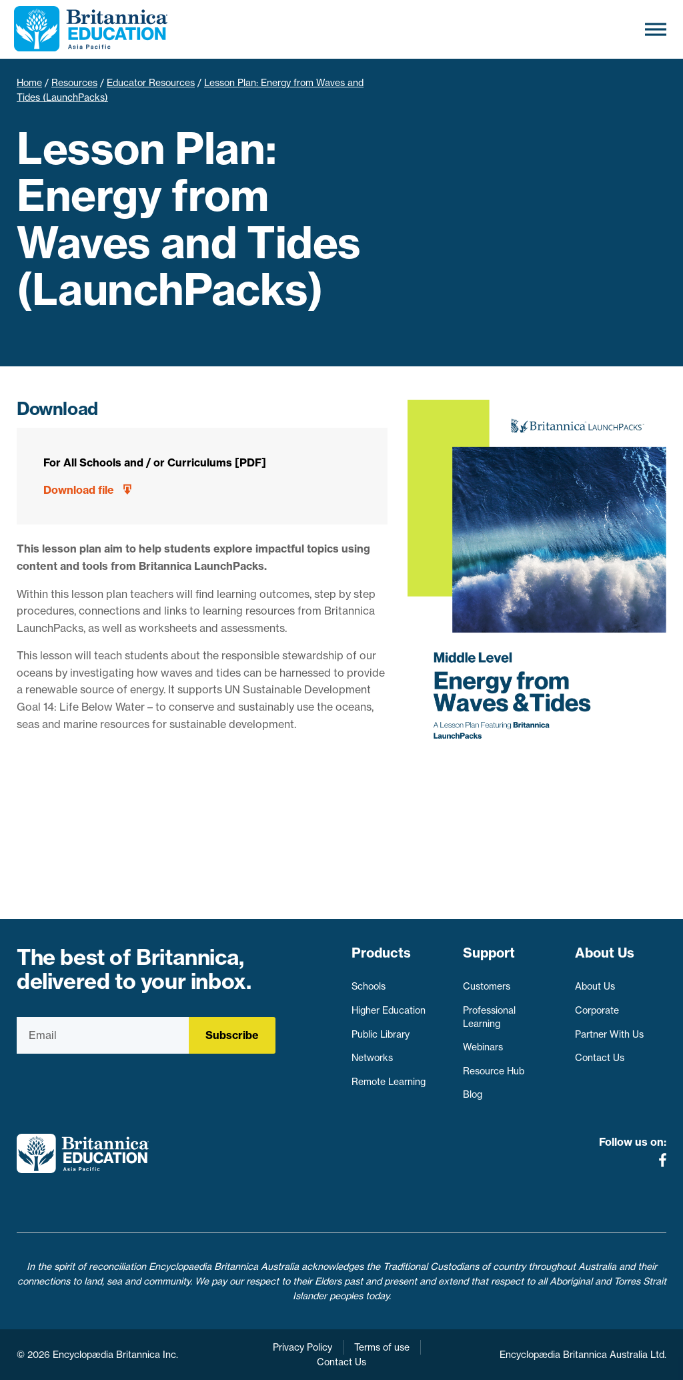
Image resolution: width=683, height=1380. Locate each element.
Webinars (483, 1047)
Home (29, 83)
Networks (372, 1058)
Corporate (597, 1010)
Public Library (381, 1034)
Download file (78, 489)
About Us (595, 986)
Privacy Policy (302, 1347)
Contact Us (599, 1058)
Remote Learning (389, 1082)
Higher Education (389, 1010)
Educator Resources (151, 83)
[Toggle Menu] (655, 29)
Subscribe (232, 1035)
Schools (369, 986)
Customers (486, 986)
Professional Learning (489, 1017)
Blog (472, 1094)
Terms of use (382, 1347)
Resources (74, 83)
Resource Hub (493, 1071)
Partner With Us (609, 1034)
